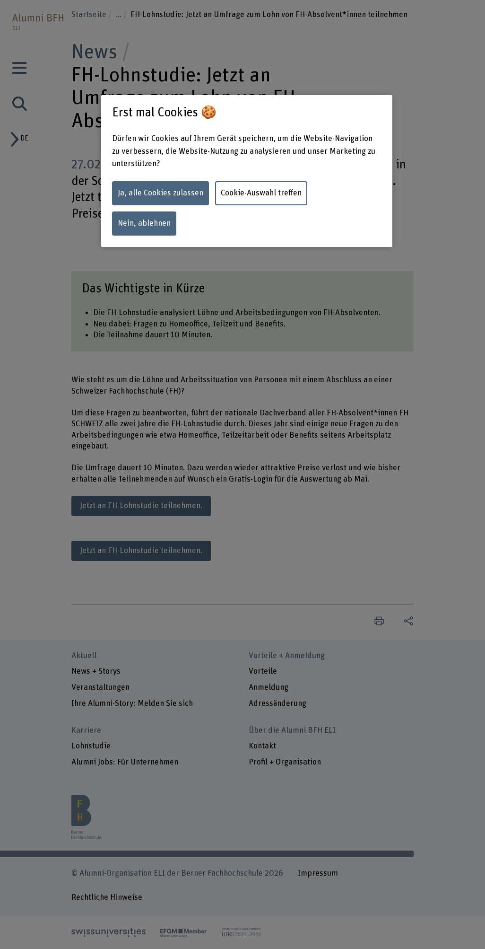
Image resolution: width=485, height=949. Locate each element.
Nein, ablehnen (144, 223)
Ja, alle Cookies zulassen (160, 193)
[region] (246, 171)
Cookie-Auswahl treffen (261, 193)
